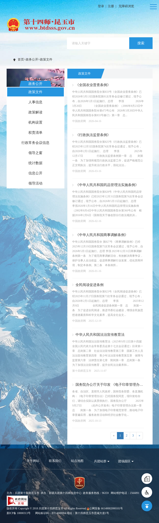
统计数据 (35, 163)
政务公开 (32, 59)
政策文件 (46, 59)
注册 (111, 6)
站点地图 (77, 460)
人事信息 (35, 102)
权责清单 (35, 133)
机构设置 (35, 122)
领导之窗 (35, 153)
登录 (101, 6)
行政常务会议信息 (35, 143)
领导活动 (35, 183)
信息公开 (35, 173)
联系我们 (55, 460)
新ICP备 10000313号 (19, 513)
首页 (21, 59)
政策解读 (35, 112)
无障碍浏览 (126, 6)
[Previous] (114, 435)
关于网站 (33, 460)
